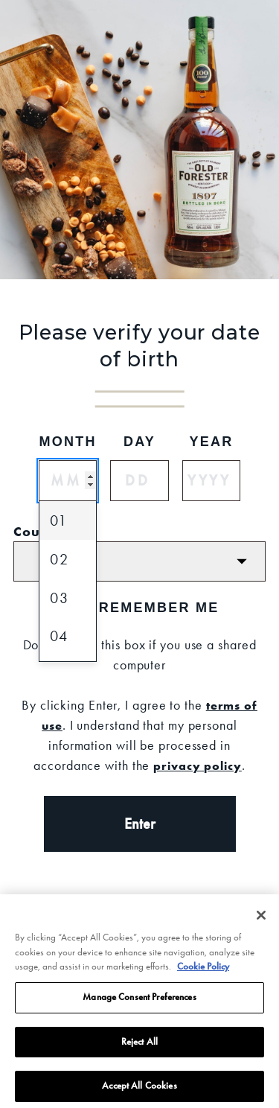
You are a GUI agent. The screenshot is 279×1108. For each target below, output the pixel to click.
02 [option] (59, 559)
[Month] (68, 480)
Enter (139, 823)
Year (211, 441)
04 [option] (59, 636)
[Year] (211, 480)
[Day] (139, 480)
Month (67, 441)
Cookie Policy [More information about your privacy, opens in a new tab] (203, 976)
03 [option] (59, 598)
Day (139, 441)
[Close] (261, 924)
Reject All (139, 1051)
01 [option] (59, 520)
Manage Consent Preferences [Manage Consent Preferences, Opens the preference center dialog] (139, 1007)
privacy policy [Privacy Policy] (197, 765)
